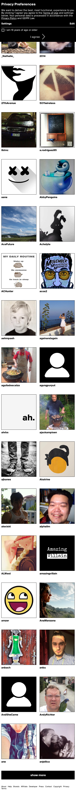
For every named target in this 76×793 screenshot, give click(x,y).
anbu (43, 667)
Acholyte (45, 244)
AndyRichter (47, 714)
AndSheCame (9, 714)
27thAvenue (8, 103)
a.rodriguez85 (48, 150)
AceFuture (7, 244)
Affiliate (24, 787)
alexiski (6, 526)
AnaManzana (48, 620)
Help (10, 787)
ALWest (6, 573)
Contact (48, 787)
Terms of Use (50, 13)
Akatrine (45, 479)
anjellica (45, 762)
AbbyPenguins (48, 197)
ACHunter (7, 291)
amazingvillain (48, 573)
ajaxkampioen (48, 432)
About (3, 787)
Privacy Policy (9, 18)
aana (4, 197)
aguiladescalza (10, 385)
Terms (3, 789)
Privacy (66, 787)
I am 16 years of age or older (21, 30)
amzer (5, 620)
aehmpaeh (7, 338)
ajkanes (6, 479)
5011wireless (47, 103)
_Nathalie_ (7, 56)
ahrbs (4, 432)
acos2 (43, 291)
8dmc (4, 150)
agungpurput (47, 385)
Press (41, 787)
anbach (5, 667)
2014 (42, 56)
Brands (16, 787)
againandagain (49, 338)
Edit (72, 23)
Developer (33, 787)
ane (3, 762)
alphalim (45, 526)
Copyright (57, 787)
